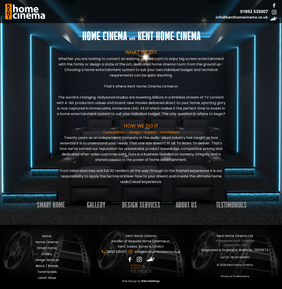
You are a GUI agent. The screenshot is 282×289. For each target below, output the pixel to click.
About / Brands (46, 266)
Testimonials (47, 272)
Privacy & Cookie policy (235, 276)
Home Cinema (47, 242)
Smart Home (47, 248)
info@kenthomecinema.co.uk (242, 17)
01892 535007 (254, 11)
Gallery (47, 254)
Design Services (47, 260)
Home (47, 236)
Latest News (47, 278)
